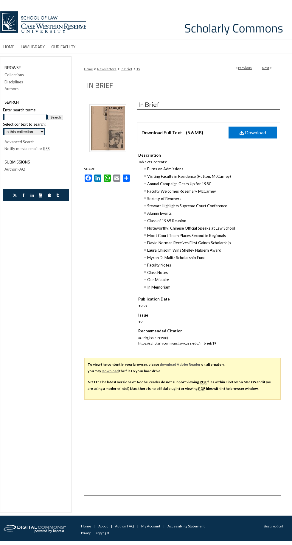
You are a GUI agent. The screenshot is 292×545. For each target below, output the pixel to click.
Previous (245, 68)
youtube (42, 195)
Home (88, 69)
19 (138, 69)
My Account (151, 526)
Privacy (86, 533)
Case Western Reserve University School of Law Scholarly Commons (190, 20)
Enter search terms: (19, 110)
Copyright (102, 533)
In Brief (126, 69)
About (103, 526)
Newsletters (107, 69)
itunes (50, 195)
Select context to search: (24, 124)
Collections (14, 75)
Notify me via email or (27, 149)
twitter (59, 195)
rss (16, 195)
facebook (24, 195)
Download (253, 132)
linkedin (33, 195)
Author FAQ (14, 169)
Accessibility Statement (186, 526)
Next (265, 68)
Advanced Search (19, 141)
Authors (11, 89)
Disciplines (13, 82)
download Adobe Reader (180, 364)
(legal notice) (273, 526)
